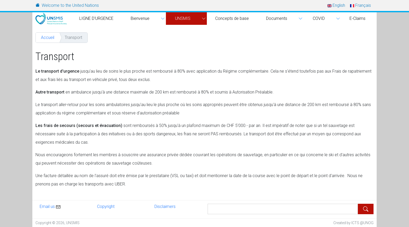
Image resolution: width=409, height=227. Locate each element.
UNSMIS (182, 18)
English (336, 5)
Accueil (47, 37)
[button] (162, 18)
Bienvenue (140, 18)
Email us (51, 206)
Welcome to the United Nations (70, 5)
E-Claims (357, 18)
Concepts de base (232, 18)
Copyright (106, 206)
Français (360, 5)
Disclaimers (165, 206)
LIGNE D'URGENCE (96, 18)
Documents (276, 18)
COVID (319, 18)
